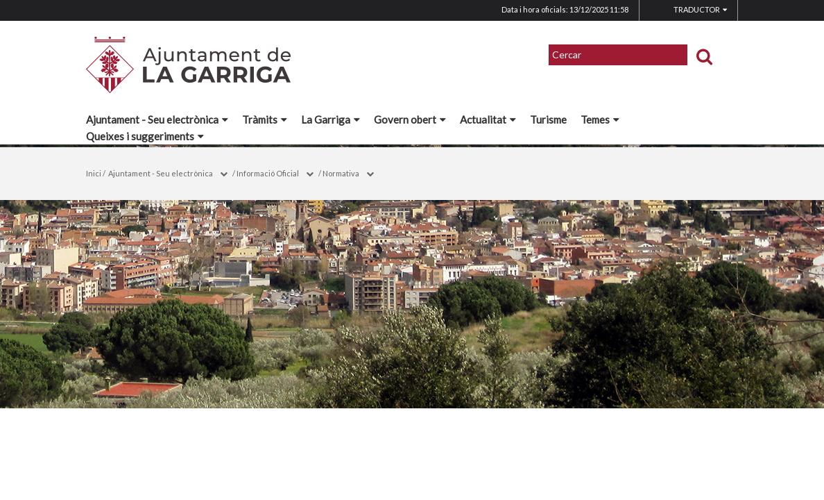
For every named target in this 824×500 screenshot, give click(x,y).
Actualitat (488, 119)
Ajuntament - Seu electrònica (157, 119)
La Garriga (330, 119)
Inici (93, 173)
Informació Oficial (268, 173)
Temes (600, 119)
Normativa (341, 173)
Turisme (548, 119)
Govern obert (410, 119)
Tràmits (264, 119)
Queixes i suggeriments (145, 136)
